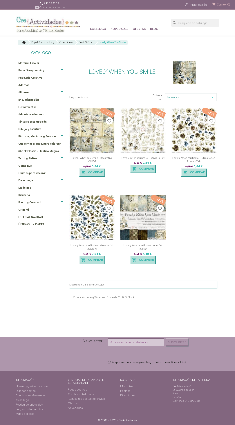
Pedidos (125, 391)
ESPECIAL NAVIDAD (30, 217)
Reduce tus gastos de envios (86, 398)
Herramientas (27, 107)
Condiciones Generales (31, 395)
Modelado (24, 187)
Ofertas (139, 29)
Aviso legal (23, 400)
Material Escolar (28, 63)
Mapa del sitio (25, 413)
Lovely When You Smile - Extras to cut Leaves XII (91, 246)
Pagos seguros (77, 389)
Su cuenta (127, 380)
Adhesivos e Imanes (31, 114)
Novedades (119, 29)
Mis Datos (126, 386)
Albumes (24, 92)
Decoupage (25, 180)
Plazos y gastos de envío (32, 386)
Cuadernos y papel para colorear (39, 143)
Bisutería (24, 195)
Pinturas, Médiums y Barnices (37, 136)
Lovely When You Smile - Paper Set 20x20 (143, 246)
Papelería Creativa (30, 77)
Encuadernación (28, 99)
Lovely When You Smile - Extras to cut (143, 158)
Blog (154, 29)
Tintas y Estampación (32, 121)
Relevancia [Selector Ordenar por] (191, 97)
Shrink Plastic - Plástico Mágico (38, 151)
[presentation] (139, 353)
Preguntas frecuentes (29, 409)
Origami (23, 209)
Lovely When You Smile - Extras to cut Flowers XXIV (193, 159)
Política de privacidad (29, 404)
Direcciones (127, 395)
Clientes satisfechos (81, 394)
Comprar (92, 172)
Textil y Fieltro (27, 158)
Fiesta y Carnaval (29, 202)
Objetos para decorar (32, 173)
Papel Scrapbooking (31, 70)
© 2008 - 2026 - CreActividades (117, 420)
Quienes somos (26, 391)
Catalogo (98, 29)
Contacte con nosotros (50, 7)
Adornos (23, 85)
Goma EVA (25, 165)
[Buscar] (195, 23)
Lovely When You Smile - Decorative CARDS (92, 159)
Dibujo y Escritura (29, 129)
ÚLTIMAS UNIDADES (31, 224)
